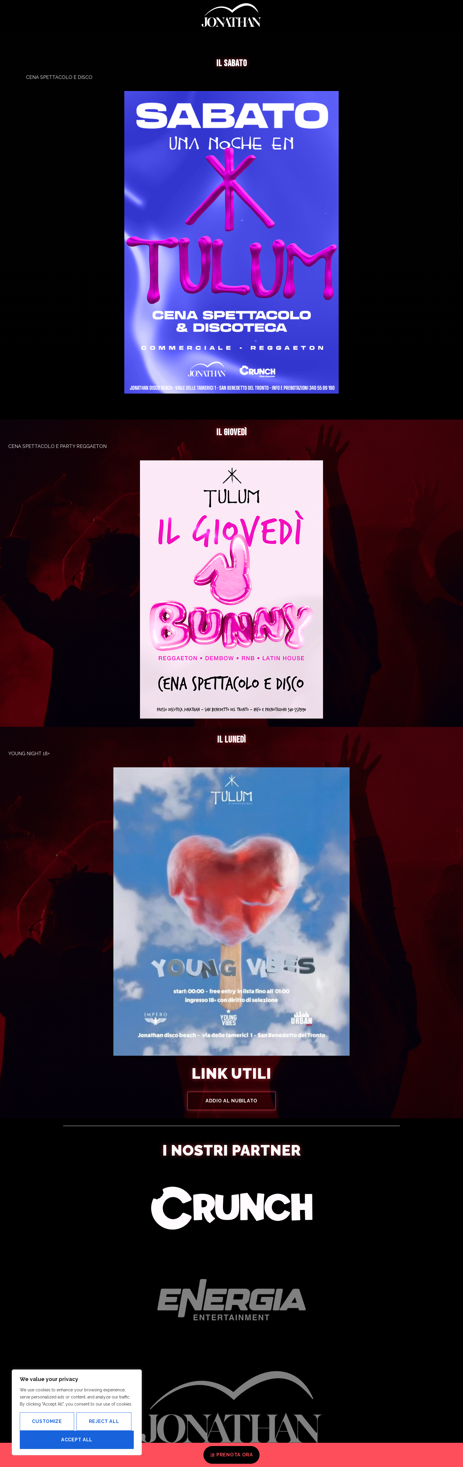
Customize (47, 1421)
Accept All (76, 1439)
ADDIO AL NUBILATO (231, 1101)
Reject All (104, 1421)
